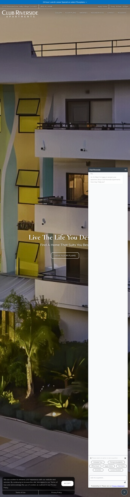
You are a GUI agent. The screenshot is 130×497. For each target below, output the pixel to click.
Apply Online (102, 6)
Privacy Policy (56, 492)
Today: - (119, 6)
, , (19, 6)
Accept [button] (67, 483)
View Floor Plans (65, 255)
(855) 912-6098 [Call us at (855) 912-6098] (46, 6)
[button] (65, 2)
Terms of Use (20, 492)
